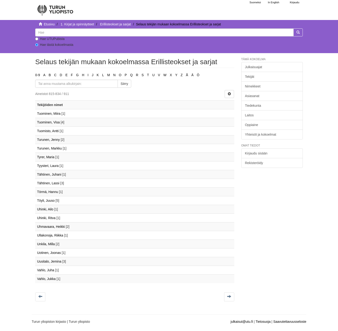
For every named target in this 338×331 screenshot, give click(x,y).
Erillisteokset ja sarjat (115, 24)
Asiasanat (252, 96)
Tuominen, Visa (48, 122)
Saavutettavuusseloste (289, 321)
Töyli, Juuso (46, 200)
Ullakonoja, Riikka (50, 235)
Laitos (249, 115)
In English (273, 2)
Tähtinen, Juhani (49, 174)
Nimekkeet (253, 86)
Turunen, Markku (49, 148)
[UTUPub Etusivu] (55, 8)
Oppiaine (251, 125)
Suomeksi (255, 2)
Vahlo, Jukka (46, 279)
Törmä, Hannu (47, 192)
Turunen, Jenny (48, 140)
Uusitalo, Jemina (49, 261)
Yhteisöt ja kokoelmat (260, 134)
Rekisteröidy (254, 163)
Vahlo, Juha (45, 270)
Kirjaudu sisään (256, 153)
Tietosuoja (263, 321)
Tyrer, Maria (45, 157)
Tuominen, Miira (49, 113)
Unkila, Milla (46, 244)
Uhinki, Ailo (45, 209)
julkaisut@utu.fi (241, 321)
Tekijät (249, 77)
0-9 (37, 75)
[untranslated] (164, 32)
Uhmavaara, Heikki (51, 227)
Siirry (124, 84)
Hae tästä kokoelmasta (54, 45)
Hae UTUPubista (50, 39)
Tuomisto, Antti (48, 131)
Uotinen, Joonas (49, 253)
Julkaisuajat (253, 67)
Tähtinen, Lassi (48, 183)
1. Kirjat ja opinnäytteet (77, 24)
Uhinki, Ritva (46, 218)
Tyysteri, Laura (48, 166)
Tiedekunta (253, 105)
